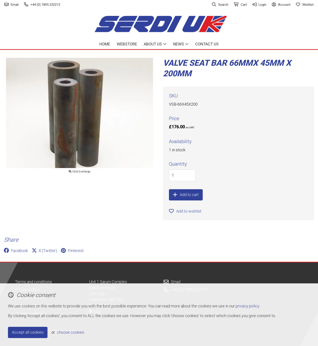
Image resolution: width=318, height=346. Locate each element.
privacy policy (247, 306)
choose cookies (70, 332)
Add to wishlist (185, 211)
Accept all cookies (28, 332)
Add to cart (186, 194)
